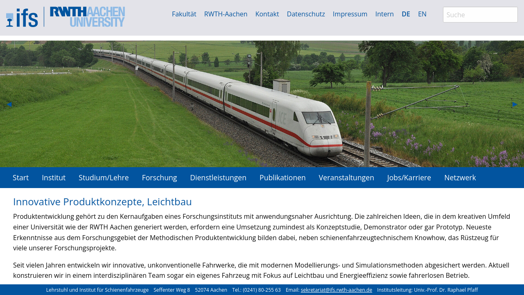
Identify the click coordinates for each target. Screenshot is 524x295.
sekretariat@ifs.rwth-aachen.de (336, 289)
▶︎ (518, 103)
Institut (54, 177)
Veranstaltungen (346, 177)
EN (422, 13)
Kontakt (267, 13)
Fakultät (184, 13)
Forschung (159, 177)
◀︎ (12, 103)
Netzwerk (460, 177)
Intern (384, 13)
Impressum (350, 13)
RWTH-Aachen (226, 13)
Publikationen (283, 177)
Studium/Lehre (104, 177)
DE (406, 13)
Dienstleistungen (218, 177)
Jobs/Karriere (409, 177)
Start (21, 177)
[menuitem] (20, 177)
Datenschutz (306, 13)
